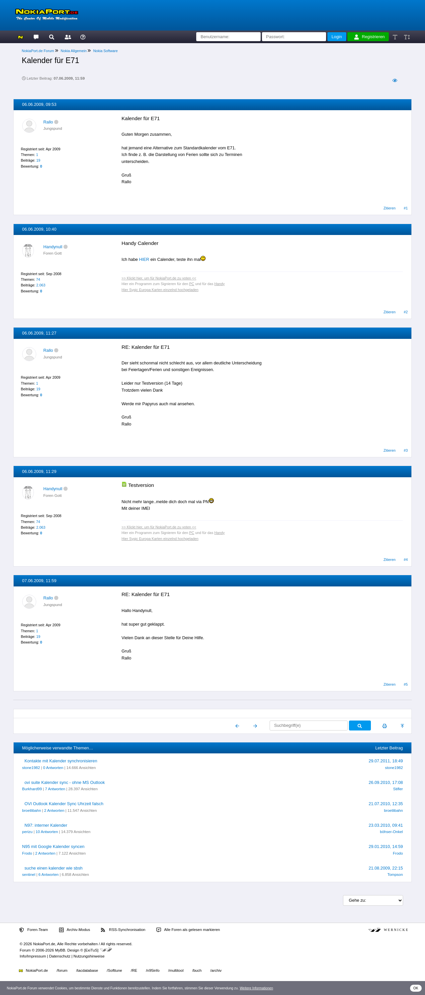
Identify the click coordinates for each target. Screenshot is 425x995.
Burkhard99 (32, 789)
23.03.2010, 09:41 (386, 825)
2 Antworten (54, 810)
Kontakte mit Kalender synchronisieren (61, 760)
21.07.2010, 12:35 (386, 803)
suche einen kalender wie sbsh (54, 868)
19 (38, 160)
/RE (134, 970)
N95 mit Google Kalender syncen (53, 846)
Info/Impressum (33, 956)
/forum (62, 970)
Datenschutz (59, 956)
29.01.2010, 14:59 (386, 846)
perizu (27, 832)
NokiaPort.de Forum (38, 51)
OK (415, 988)
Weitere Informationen (256, 988)
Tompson (395, 875)
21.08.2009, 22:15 (386, 868)
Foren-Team (33, 930)
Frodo (27, 853)
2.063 (40, 285)
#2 (406, 312)
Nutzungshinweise (88, 956)
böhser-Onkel (391, 832)
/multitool (176, 970)
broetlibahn (31, 810)
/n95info (152, 970)
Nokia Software (105, 51)
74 (38, 279)
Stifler (398, 789)
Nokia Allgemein (74, 51)
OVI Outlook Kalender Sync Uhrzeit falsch (64, 803)
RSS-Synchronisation (123, 930)
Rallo (48, 121)
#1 (406, 208)
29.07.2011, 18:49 (386, 760)
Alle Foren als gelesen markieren (188, 930)
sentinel (29, 875)
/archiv (215, 970)
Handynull (52, 246)
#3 (406, 450)
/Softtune (114, 970)
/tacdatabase (87, 970)
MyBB (60, 950)
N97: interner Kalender (46, 825)
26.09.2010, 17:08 (386, 782)
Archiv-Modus (74, 930)
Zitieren (389, 208)
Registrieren (369, 36)
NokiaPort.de (33, 970)
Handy (219, 284)
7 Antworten (55, 789)
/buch (197, 970)
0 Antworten (53, 768)
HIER (144, 259)
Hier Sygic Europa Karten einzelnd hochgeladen (160, 290)
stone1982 (31, 768)
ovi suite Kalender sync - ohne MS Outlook (65, 782)
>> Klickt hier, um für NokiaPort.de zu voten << (159, 278)
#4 (406, 560)
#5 (406, 684)
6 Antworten (49, 875)
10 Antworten (47, 832)
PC (191, 284)
